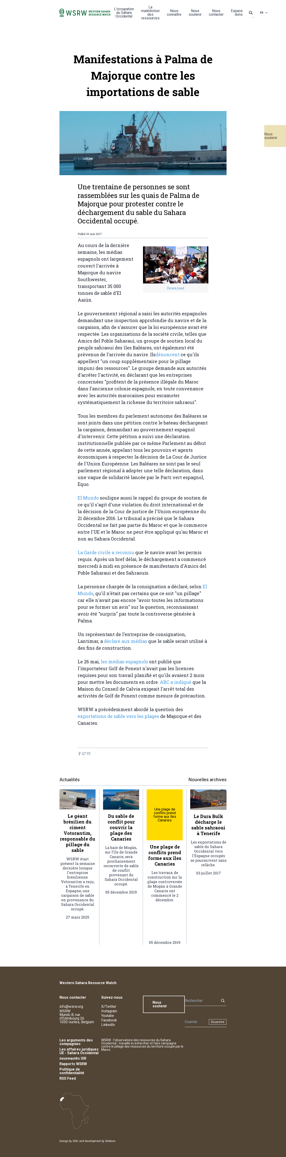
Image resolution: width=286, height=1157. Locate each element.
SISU (75, 1141)
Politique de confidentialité (71, 1071)
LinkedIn (108, 1025)
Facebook (109, 1020)
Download (175, 288)
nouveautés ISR (72, 1058)
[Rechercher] (201, 1001)
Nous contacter (216, 13)
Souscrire (217, 1022)
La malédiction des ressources (150, 12)
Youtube (107, 1015)
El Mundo (88, 498)
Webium (110, 1141)
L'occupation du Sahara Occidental (124, 12)
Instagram (109, 1011)
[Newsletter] (195, 1022)
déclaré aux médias (125, 641)
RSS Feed (67, 1078)
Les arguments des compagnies (76, 1042)
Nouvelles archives (207, 779)
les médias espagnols (124, 661)
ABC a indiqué (175, 682)
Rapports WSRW (73, 1064)
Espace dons (237, 13)
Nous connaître (174, 13)
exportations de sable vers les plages (118, 716)
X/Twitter (108, 1006)
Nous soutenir (270, 136)
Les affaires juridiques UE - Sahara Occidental (79, 1051)
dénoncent (167, 354)
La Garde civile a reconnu (106, 552)
